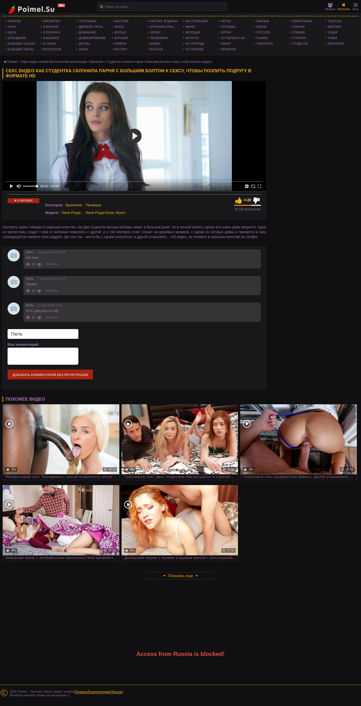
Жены (83, 49)
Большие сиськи (21, 43)
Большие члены (21, 49)
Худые (333, 32)
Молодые (193, 32)
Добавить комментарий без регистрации (50, 375)
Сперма (298, 27)
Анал (12, 27)
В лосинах (52, 32)
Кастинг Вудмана (164, 21)
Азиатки (14, 21)
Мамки (155, 43)
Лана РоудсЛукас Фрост (105, 212)
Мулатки (192, 38)
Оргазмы (228, 27)
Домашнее (87, 32)
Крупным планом (164, 27)
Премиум (228, 49)
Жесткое (121, 21)
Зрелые (120, 32)
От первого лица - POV (236, 38)
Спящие (298, 32)
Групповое (87, 21)
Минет (190, 27)
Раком (262, 27)
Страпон (299, 38)
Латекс (155, 32)
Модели (330, 6)
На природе (194, 43)
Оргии (226, 32)
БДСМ (12, 32)
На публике (194, 49)
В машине (51, 38)
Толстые (335, 21)
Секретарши (302, 21)
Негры (226, 21)
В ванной (50, 27)
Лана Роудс (71, 212)
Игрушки (121, 38)
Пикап (226, 43)
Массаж (156, 49)
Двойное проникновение (94, 27)
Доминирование (92, 38)
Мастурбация (196, 21)
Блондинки (17, 38)
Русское (263, 32)
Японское (336, 43)
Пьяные (263, 21)
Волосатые (52, 49)
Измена (120, 43)
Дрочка (84, 43)
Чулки (332, 38)
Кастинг (120, 49)
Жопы (119, 27)
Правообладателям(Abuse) (98, 692)
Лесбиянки (159, 38)
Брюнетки (51, 21)
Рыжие (262, 38)
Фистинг (334, 27)
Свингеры (265, 43)
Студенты (300, 43)
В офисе (50, 43)
